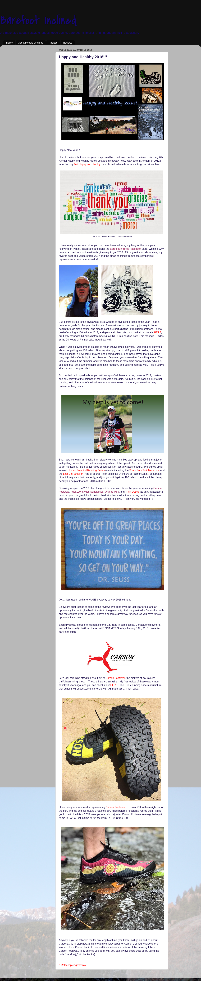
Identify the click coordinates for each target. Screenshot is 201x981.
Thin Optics (132, 491)
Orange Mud (112, 491)
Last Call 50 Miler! (73, 473)
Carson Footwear (115, 678)
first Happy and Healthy (87, 164)
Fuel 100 (76, 491)
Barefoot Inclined (38, 20)
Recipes (53, 42)
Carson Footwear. (116, 807)
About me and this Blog (30, 42)
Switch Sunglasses (92, 491)
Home (9, 42)
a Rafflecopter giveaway (72, 965)
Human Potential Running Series (86, 470)
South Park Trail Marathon (144, 470)
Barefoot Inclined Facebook (126, 248)
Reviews (67, 42)
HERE (157, 332)
